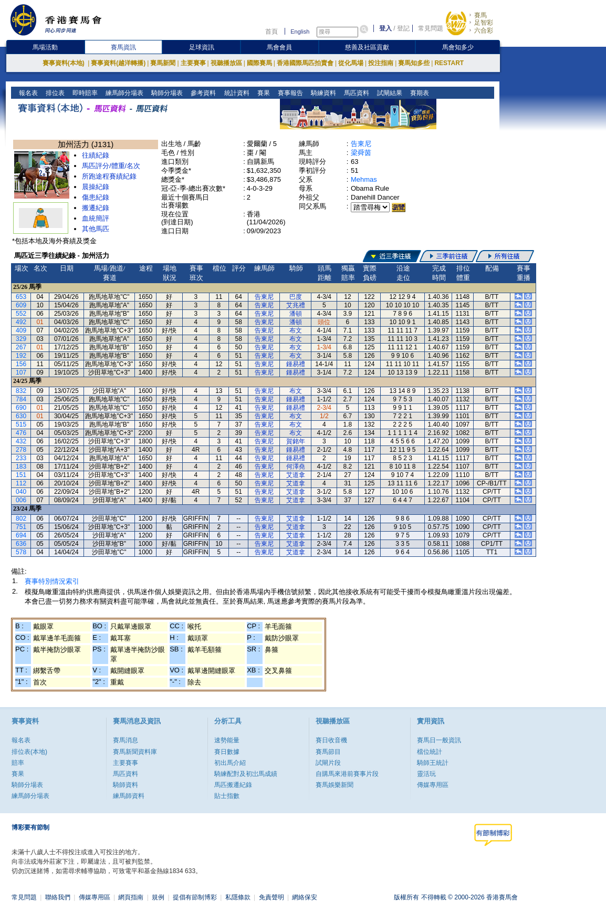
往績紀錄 (95, 155)
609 (21, 305)
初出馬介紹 (230, 762)
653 (21, 296)
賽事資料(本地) (64, 63)
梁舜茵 (361, 153)
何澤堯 (295, 466)
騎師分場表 (166, 93)
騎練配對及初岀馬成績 (245, 773)
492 (21, 322)
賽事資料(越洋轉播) (118, 63)
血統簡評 (95, 218)
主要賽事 (193, 63)
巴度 (295, 296)
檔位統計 (429, 751)
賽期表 (418, 93)
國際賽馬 (259, 63)
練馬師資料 (128, 796)
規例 (158, 897)
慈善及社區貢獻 (367, 47)
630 (21, 416)
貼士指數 (226, 796)
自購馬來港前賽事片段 (347, 773)
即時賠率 (84, 93)
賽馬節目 (328, 751)
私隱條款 (237, 897)
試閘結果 (388, 93)
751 (21, 527)
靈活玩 (426, 773)
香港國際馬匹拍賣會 (305, 63)
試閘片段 (328, 762)
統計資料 (235, 93)
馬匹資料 (355, 93)
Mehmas (364, 179)
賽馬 (480, 15)
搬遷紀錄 (95, 208)
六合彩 (483, 30)
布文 (295, 330)
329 (21, 339)
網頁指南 (130, 897)
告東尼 (361, 144)
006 (21, 500)
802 (21, 518)
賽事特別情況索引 (52, 581)
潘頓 (295, 313)
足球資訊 (201, 47)
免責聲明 (271, 897)
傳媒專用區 (432, 785)
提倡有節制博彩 (195, 897)
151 (21, 475)
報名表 (27, 93)
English (299, 31)
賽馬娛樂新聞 (334, 785)
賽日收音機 (331, 740)
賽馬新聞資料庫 (135, 751)
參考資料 (202, 93)
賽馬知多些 (414, 63)
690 (21, 407)
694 (21, 535)
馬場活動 (45, 47)
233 (21, 458)
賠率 (18, 762)
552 (21, 313)
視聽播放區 (226, 63)
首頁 (271, 31)
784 (21, 399)
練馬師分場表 (123, 93)
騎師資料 (125, 785)
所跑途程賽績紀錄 (109, 176)
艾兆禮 (295, 305)
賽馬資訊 (123, 47)
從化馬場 (350, 63)
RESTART (449, 63)
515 (21, 424)
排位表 (54, 93)
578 (21, 552)
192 (21, 355)
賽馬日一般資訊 (439, 740)
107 (21, 372)
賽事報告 (289, 93)
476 (21, 433)
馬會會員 (279, 47)
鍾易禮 (295, 364)
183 (21, 466)
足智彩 (483, 22)
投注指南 (380, 63)
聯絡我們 (57, 897)
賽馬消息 (125, 740)
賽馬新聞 (162, 63)
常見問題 (430, 28)
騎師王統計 (432, 762)
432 (21, 441)
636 (21, 543)
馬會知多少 (458, 47)
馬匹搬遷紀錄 (233, 785)
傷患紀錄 (95, 197)
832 (21, 391)
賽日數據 (226, 751)
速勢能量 (226, 740)
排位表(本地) (29, 751)
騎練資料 (322, 93)
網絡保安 (304, 897)
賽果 (262, 93)
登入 (385, 28)
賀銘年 (295, 441)
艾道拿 (295, 475)
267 (21, 347)
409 (21, 330)
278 (21, 449)
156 (21, 364)
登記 (403, 28)
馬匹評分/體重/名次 (111, 166)
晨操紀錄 (95, 187)
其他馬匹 (95, 229)
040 (21, 491)
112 (21, 483)
